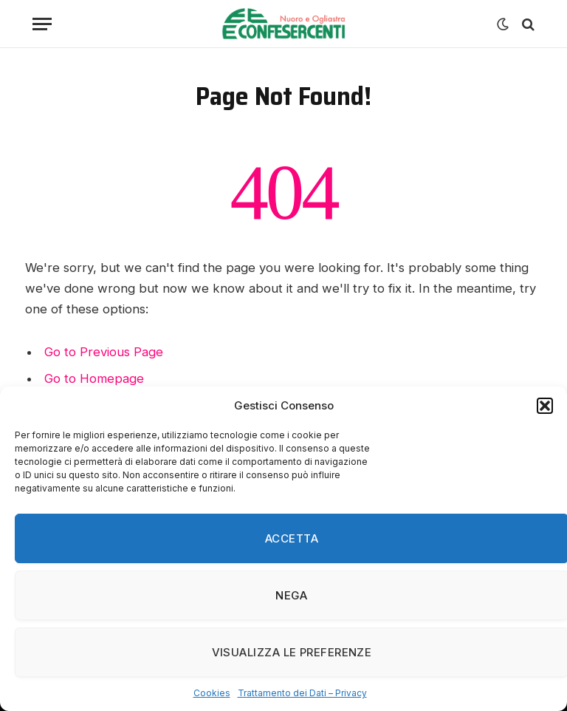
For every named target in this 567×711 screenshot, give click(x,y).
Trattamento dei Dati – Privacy (302, 692)
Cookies (211, 692)
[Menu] (42, 24)
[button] (544, 405)
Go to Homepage (94, 378)
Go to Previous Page (103, 351)
